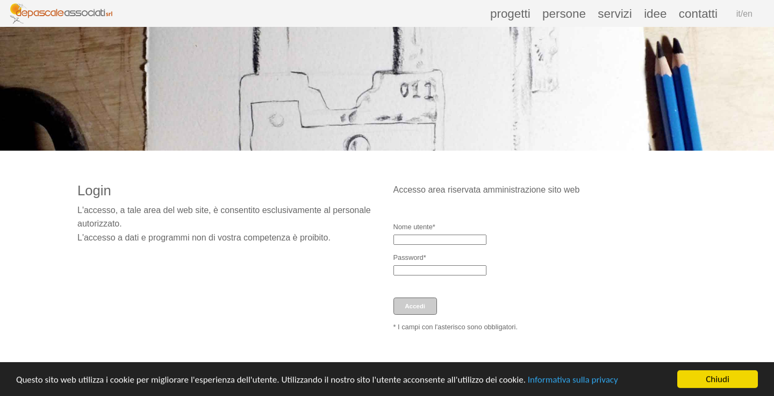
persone (564, 13)
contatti (698, 13)
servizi (615, 13)
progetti (510, 13)
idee (655, 13)
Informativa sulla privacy (573, 380)
